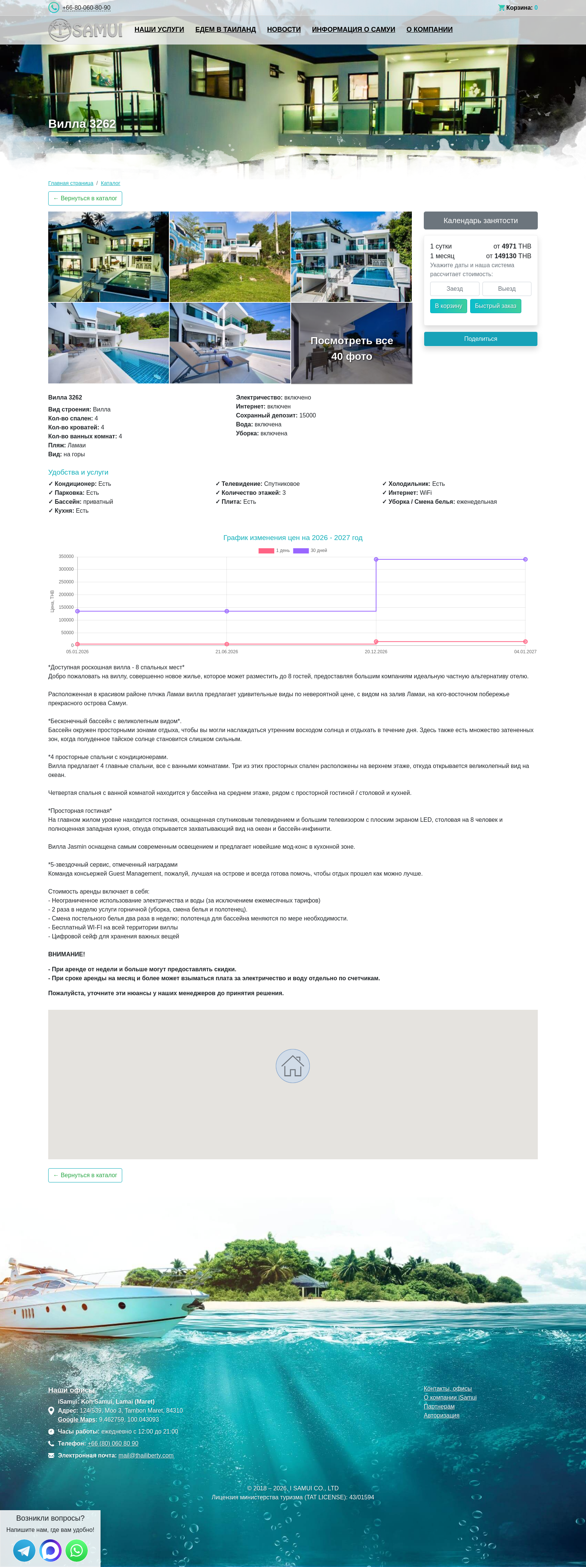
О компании (430, 29)
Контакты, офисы (448, 1388)
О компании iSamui (450, 1397)
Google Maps (76, 1419)
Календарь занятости (481, 220)
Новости (284, 29)
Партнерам (439, 1406)
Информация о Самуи (353, 29)
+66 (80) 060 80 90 (113, 1443)
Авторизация (442, 1415)
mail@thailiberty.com (146, 1455)
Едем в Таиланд (225, 29)
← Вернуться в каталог (85, 198)
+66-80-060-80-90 (86, 7)
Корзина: (519, 7)
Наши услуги (159, 29)
